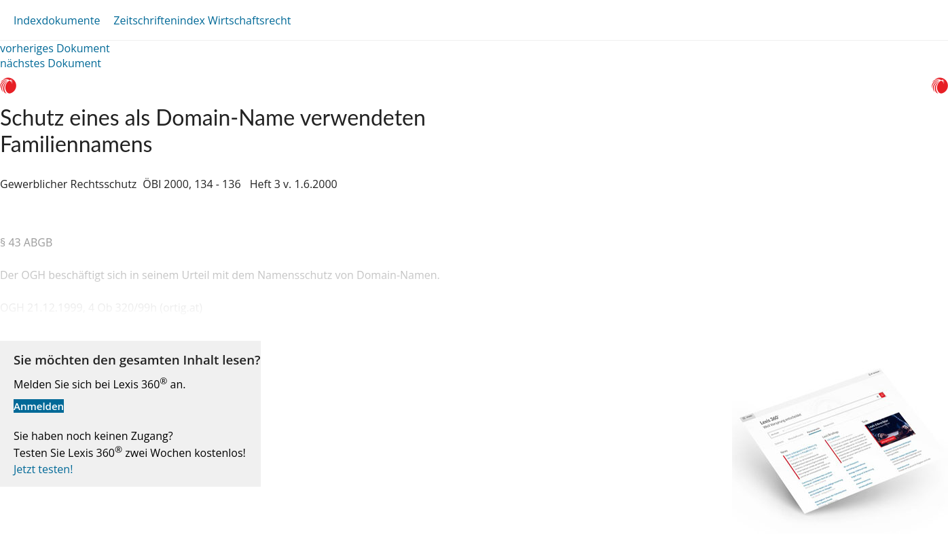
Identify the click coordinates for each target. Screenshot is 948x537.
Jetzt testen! (43, 469)
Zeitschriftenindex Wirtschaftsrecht (202, 20)
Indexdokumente (57, 20)
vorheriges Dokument (55, 48)
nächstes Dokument (50, 63)
